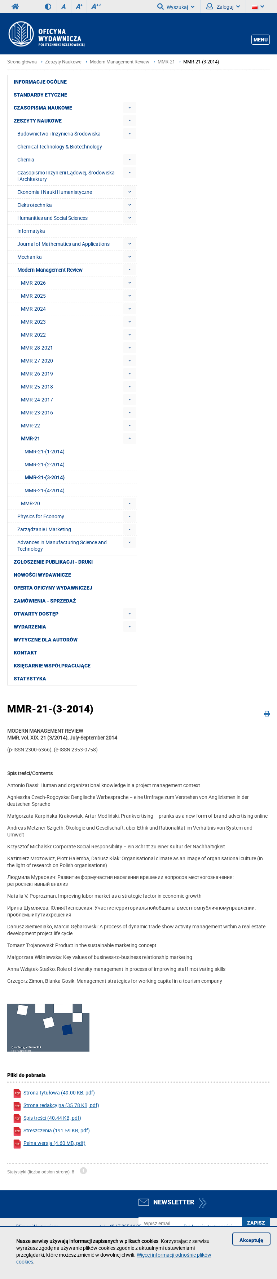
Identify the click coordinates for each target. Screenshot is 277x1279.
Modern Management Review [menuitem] (50, 269)
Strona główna (22, 62)
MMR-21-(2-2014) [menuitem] (45, 464)
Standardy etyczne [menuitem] (40, 95)
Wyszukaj (175, 6)
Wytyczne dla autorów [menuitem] (46, 640)
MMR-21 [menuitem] (30, 438)
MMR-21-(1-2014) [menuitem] (45, 451)
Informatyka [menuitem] (31, 230)
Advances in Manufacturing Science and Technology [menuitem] (62, 545)
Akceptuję (251, 1240)
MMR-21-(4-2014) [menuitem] (45, 490)
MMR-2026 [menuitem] (33, 282)
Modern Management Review (119, 62)
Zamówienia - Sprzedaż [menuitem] (45, 601)
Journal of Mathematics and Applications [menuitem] (63, 243)
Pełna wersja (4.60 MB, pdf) (49, 1144)
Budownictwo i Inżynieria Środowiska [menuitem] (59, 133)
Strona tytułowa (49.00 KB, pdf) (54, 1093)
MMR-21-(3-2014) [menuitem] (45, 477)
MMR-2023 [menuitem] (33, 321)
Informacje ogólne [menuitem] (40, 82)
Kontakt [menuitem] (25, 653)
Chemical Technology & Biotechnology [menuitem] (59, 146)
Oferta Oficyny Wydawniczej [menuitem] (53, 588)
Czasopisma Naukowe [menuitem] (43, 108)
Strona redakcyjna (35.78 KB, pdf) (56, 1106)
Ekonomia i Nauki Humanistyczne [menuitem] (54, 191)
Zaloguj (223, 6)
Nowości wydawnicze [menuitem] (42, 575)
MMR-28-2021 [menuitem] (37, 347)
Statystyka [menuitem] (30, 678)
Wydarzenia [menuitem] (30, 627)
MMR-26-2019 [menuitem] (37, 373)
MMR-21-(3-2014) (201, 62)
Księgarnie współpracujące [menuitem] (52, 666)
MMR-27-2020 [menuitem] (37, 360)
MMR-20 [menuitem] (30, 503)
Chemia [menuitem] (25, 159)
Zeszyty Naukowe (63, 62)
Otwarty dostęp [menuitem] (36, 614)
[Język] (258, 6)
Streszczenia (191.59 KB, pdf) (51, 1131)
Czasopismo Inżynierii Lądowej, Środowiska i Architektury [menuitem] (66, 175)
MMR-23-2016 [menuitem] (37, 412)
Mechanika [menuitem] (29, 256)
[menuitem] (129, 107)
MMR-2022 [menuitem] (33, 334)
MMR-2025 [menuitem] (33, 295)
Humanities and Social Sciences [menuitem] (52, 217)
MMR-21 (166, 62)
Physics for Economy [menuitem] (40, 516)
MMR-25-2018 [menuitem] (37, 386)
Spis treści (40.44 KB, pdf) (47, 1118)
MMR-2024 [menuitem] (33, 308)
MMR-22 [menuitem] (30, 425)
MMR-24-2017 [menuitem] (37, 399)
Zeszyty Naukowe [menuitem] (38, 121)
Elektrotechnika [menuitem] (34, 204)
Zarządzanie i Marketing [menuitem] (44, 529)
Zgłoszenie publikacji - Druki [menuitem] (53, 562)
